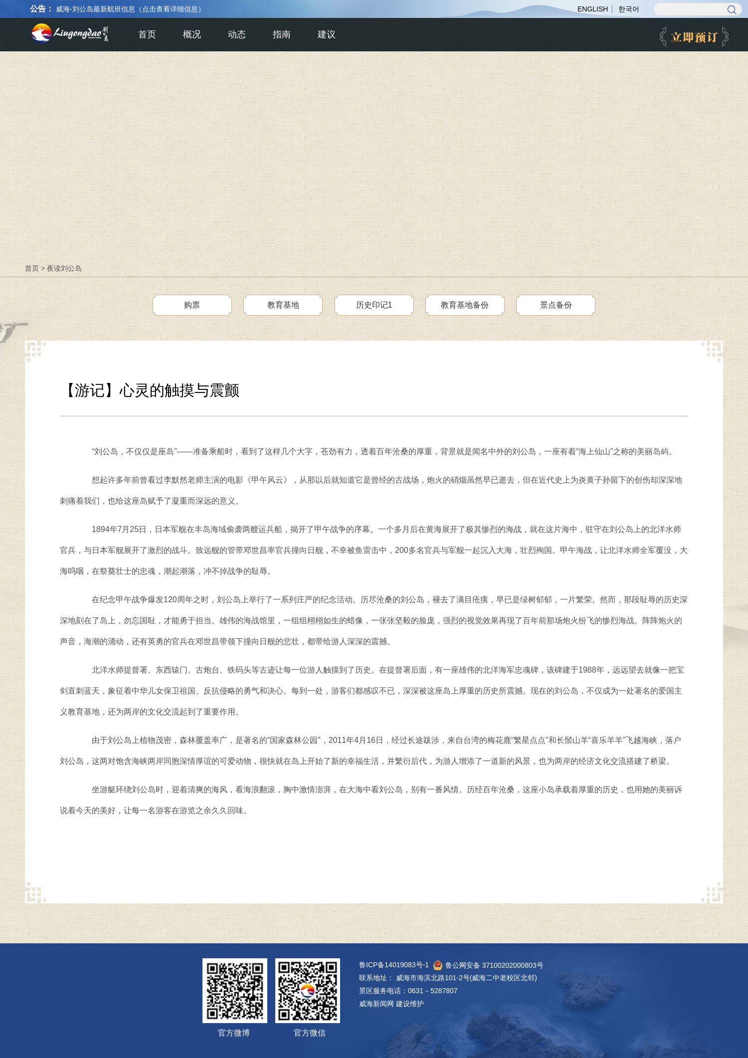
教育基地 (283, 305)
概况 (192, 34)
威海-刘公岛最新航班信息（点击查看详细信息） (130, 9)
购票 (192, 305)
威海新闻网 (376, 1004)
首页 (32, 268)
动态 (237, 34)
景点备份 (556, 305)
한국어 (628, 9)
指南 (282, 34)
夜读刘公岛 (64, 268)
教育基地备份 (465, 305)
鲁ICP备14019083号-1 (394, 965)
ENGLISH (592, 9)
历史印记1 (374, 305)
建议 (327, 34)
